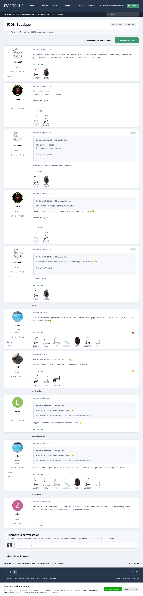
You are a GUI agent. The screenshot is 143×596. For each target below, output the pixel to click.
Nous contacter (42, 578)
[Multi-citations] (34, 64)
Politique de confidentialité (24, 578)
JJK (17, 367)
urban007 (17, 32)
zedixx (17, 514)
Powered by (127, 578)
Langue (9, 578)
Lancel (18, 411)
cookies (24, 590)
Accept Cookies (113, 589)
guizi (17, 99)
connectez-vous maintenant (80, 538)
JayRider (17, 325)
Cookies (53, 578)
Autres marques (46, 32)
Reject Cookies (131, 589)
